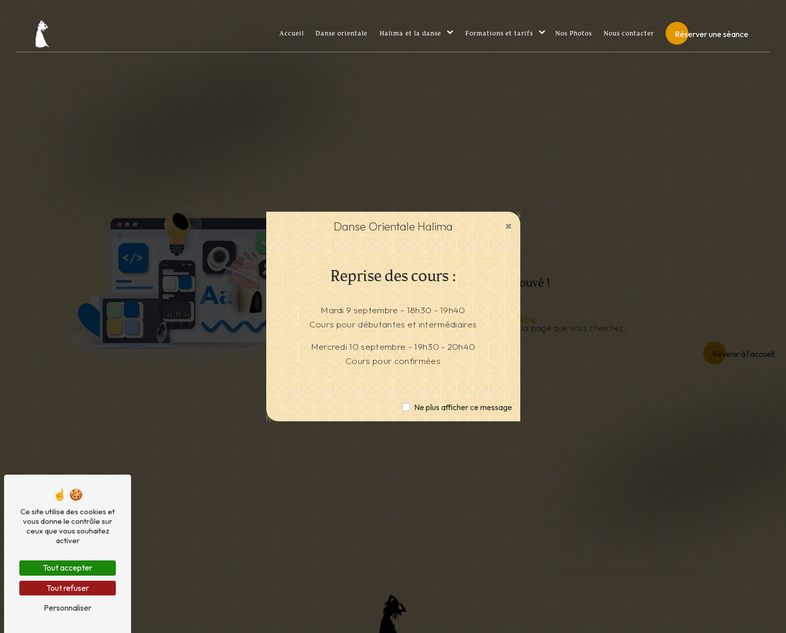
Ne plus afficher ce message (463, 407)
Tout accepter (67, 567)
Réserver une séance (711, 34)
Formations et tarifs (499, 34)
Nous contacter (629, 34)
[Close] (508, 226)
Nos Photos (573, 34)
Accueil (291, 34)
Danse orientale (341, 34)
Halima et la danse (410, 34)
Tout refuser (67, 588)
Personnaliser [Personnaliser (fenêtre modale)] (67, 608)
